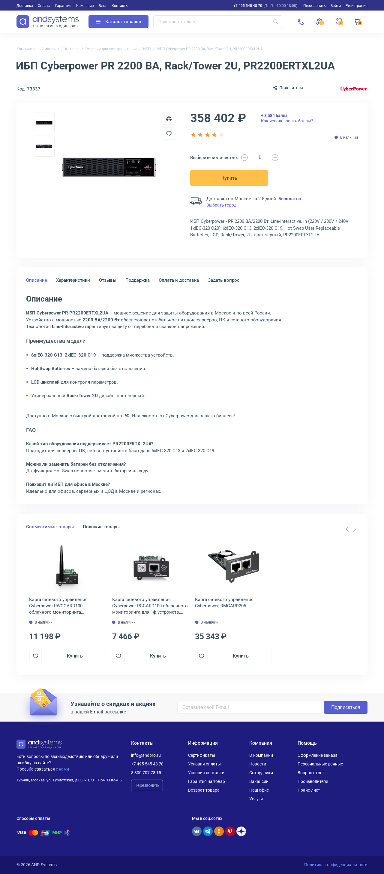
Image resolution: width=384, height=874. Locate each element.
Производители (313, 781)
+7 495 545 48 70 (247, 6)
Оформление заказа (318, 755)
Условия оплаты (204, 764)
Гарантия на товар (206, 781)
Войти (336, 6)
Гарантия (63, 6)
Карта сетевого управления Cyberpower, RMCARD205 (224, 603)
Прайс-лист (309, 790)
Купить (229, 178)
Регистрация (357, 6)
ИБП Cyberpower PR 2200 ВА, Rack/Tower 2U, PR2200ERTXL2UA (210, 49)
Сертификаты (201, 755)
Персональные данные (320, 764)
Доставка (24, 6)
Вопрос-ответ (311, 772)
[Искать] (275, 21)
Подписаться (345, 707)
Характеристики (73, 280)
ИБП (147, 49)
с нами (62, 769)
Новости (257, 764)
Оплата (44, 6)
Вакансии (258, 781)
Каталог (72, 49)
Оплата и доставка (179, 280)
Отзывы (107, 280)
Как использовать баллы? (287, 118)
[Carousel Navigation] (351, 529)
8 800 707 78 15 (146, 772)
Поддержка (137, 280)
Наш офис (259, 790)
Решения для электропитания (111, 49)
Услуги (256, 798)
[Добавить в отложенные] (169, 133)
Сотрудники (261, 772)
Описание (36, 280)
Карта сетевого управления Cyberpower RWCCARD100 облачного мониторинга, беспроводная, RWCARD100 (58, 606)
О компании (261, 755)
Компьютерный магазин (37, 49)
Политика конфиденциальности (336, 864)
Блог (103, 6)
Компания (85, 6)
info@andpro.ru (146, 755)
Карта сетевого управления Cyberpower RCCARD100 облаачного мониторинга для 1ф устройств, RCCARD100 (150, 606)
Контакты (120, 6)
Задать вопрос (223, 280)
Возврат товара (204, 790)
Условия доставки (206, 772)
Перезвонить (147, 785)
